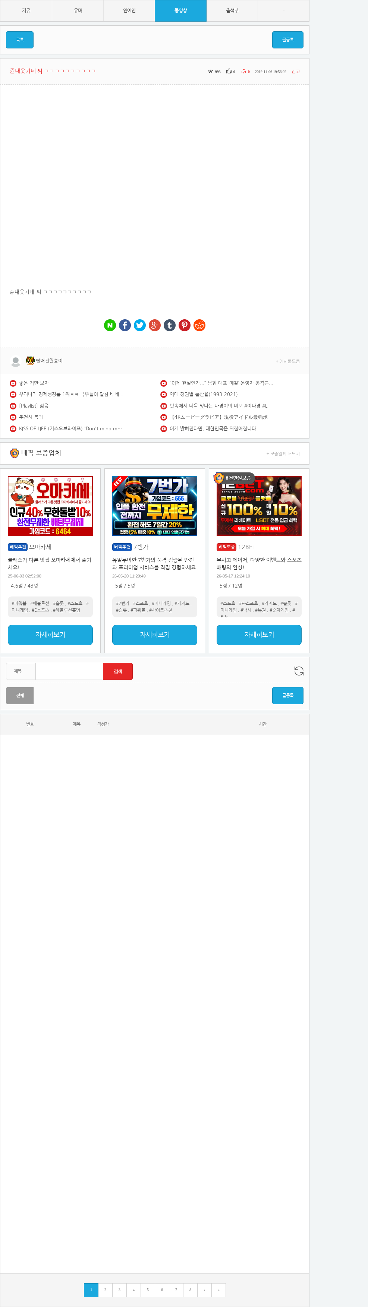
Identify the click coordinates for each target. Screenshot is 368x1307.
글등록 (287, 40)
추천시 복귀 (31, 417)
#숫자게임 (279, 610)
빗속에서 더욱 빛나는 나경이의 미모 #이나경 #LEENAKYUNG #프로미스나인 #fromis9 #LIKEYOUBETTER (222, 406)
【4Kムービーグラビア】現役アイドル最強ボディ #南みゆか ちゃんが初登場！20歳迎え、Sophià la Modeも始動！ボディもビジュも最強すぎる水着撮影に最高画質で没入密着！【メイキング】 (222, 417)
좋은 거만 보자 (34, 383)
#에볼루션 (39, 603)
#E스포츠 (40, 610)
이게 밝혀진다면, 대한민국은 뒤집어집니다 (213, 428)
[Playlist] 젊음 (33, 406)
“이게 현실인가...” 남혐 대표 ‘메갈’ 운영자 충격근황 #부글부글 (222, 383)
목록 (19, 40)
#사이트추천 (160, 610)
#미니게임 (161, 603)
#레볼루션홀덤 (66, 610)
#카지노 (181, 603)
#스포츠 (74, 603)
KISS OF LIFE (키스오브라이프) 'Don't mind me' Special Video (71, 428)
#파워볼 (19, 603)
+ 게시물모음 (288, 361)
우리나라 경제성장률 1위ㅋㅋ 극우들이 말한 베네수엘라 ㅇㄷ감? (71, 394)
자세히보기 (50, 635)
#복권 (260, 610)
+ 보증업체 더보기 (283, 453)
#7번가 (122, 603)
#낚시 (245, 610)
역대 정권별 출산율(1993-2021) (204, 394)
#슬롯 (58, 603)
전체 (19, 695)
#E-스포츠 (248, 603)
